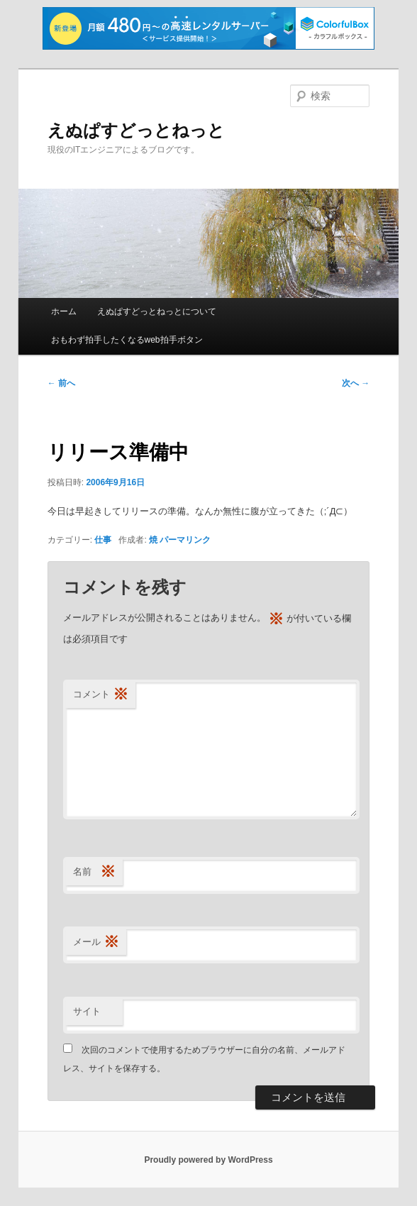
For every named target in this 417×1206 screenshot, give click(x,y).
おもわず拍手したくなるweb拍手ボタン (127, 340)
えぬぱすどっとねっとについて (156, 311)
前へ (61, 383)
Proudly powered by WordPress (208, 1160)
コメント (100, 695)
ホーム (64, 311)
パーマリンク (185, 540)
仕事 (102, 540)
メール (96, 942)
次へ (355, 383)
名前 (94, 872)
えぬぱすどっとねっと (136, 130)
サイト (87, 1011)
